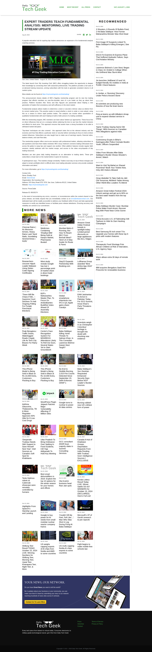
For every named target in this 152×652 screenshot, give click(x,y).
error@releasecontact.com (80, 198)
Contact (80, 626)
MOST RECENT (72, 7)
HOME (61, 7)
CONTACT (97, 7)
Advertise (80, 624)
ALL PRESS (86, 7)
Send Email (31, 178)
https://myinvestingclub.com (38, 185)
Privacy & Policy (97, 624)
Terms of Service (97, 621)
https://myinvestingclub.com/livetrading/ (55, 94)
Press (79, 621)
